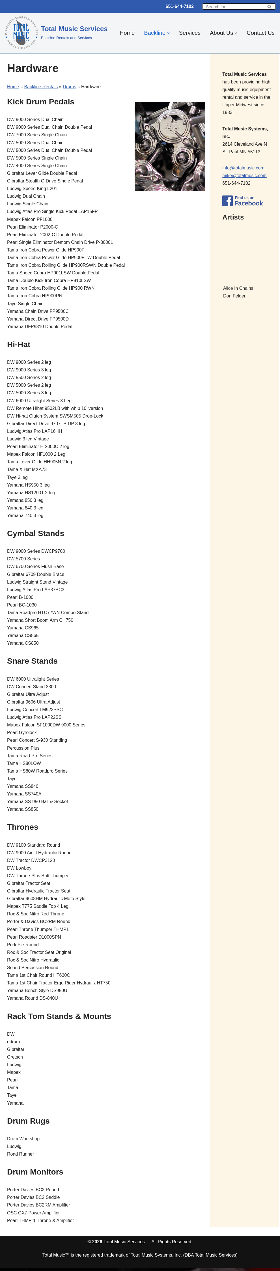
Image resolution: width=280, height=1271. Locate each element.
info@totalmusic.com (243, 168)
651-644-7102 (179, 6)
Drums (69, 86)
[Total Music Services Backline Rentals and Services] (56, 32)
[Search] (232, 6)
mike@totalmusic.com (244, 175)
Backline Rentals (41, 86)
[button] (168, 33)
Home (126, 33)
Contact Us (261, 33)
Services (190, 33)
